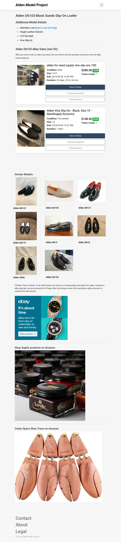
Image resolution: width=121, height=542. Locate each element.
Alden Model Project (32, 5)
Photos (79, 99)
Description (79, 93)
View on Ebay (75, 87)
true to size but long (46, 27)
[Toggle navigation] (101, 5)
